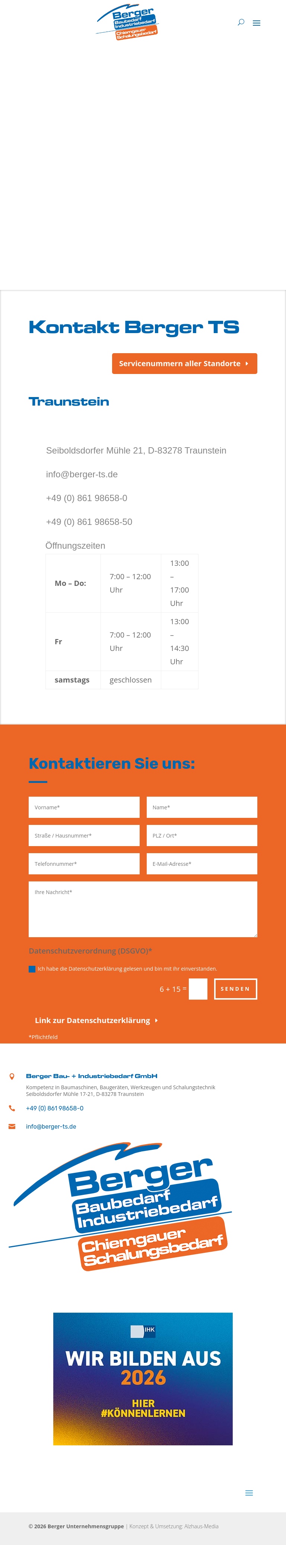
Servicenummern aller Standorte (180, 363)
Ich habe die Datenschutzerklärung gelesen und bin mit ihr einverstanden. (123, 969)
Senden (236, 988)
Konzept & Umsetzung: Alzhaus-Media (174, 1526)
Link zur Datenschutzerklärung (92, 1020)
